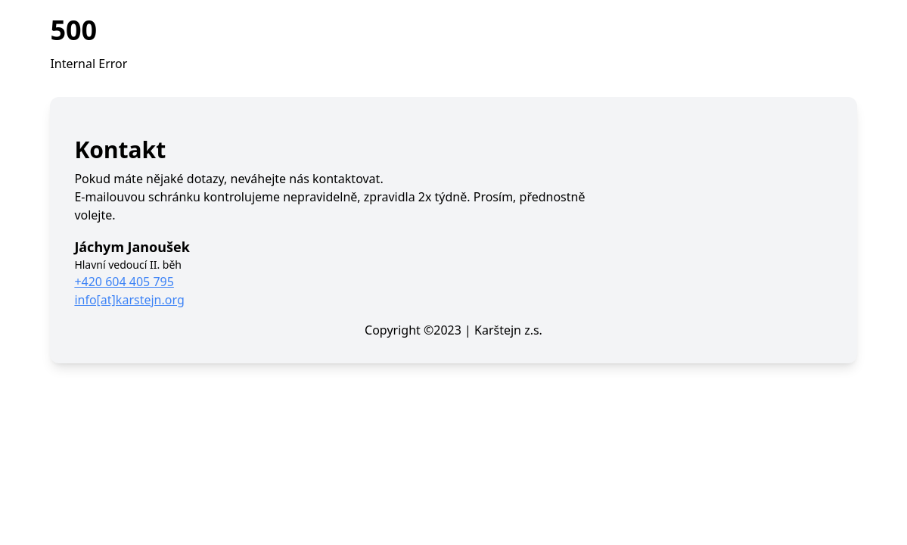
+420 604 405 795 (123, 281)
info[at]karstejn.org (129, 299)
